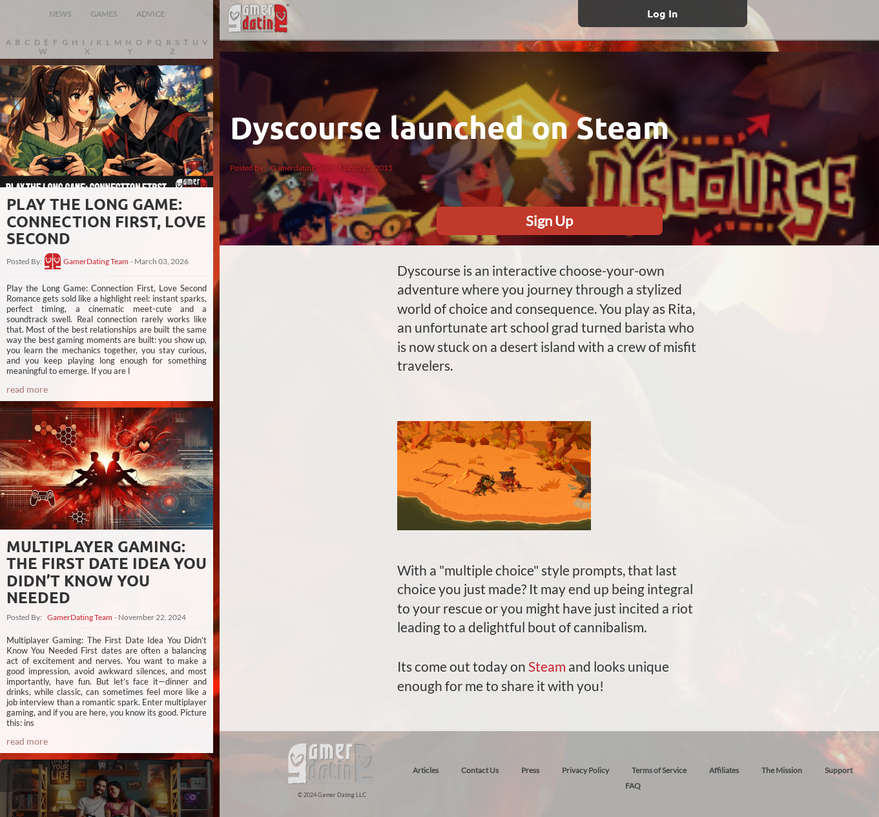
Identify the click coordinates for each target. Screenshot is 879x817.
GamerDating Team (96, 261)
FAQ (633, 786)
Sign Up (549, 220)
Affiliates (724, 770)
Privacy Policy (585, 770)
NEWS (60, 14)
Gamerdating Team (303, 167)
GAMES (103, 14)
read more (27, 389)
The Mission (781, 770)
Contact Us (480, 770)
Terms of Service (659, 770)
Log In (662, 13)
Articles (426, 770)
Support (839, 770)
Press (530, 770)
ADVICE (150, 14)
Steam (547, 666)
